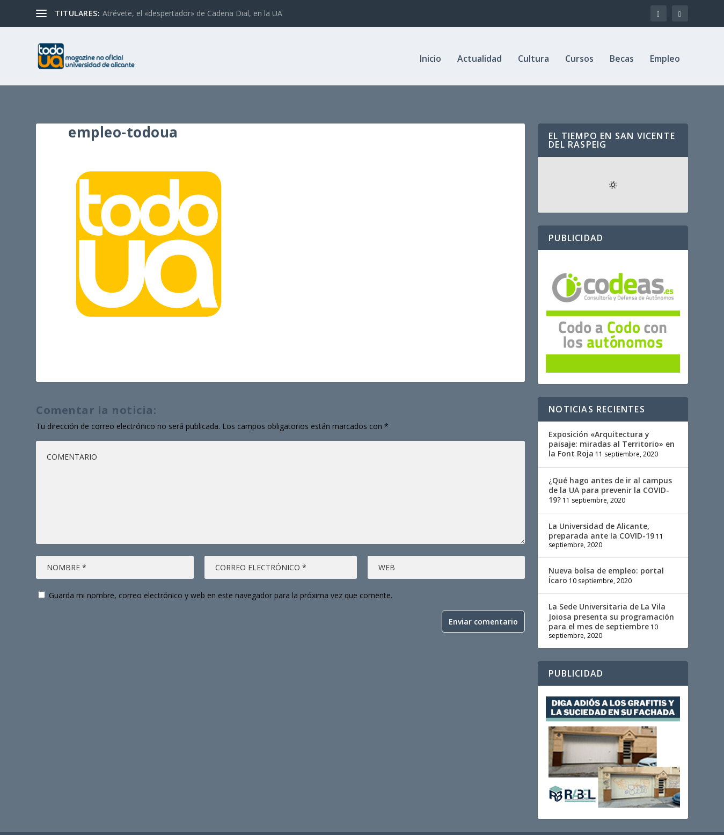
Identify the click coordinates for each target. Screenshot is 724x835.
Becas (622, 54)
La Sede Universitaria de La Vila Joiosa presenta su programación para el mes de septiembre (611, 594)
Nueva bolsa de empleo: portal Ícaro (606, 554)
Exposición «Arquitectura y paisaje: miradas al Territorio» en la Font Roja (612, 422)
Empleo (665, 54)
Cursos (579, 54)
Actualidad (479, 54)
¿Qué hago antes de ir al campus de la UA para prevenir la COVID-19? (610, 468)
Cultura (533, 54)
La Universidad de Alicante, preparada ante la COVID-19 (601, 509)
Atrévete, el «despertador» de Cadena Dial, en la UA (192, 13)
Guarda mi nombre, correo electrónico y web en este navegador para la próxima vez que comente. (220, 574)
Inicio (430, 54)
